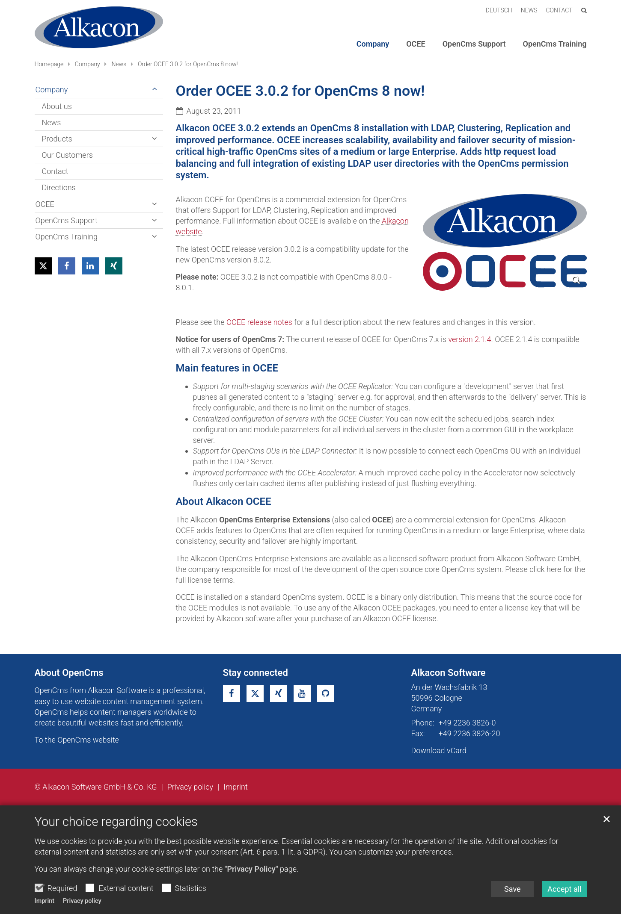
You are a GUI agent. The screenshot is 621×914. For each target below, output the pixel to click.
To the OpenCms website (77, 739)
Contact (55, 171)
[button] (43, 265)
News (118, 64)
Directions (59, 187)
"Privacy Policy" (251, 886)
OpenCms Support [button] (474, 44)
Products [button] (57, 138)
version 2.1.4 (470, 339)
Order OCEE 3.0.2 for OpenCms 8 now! (188, 64)
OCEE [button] (415, 44)
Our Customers (67, 154)
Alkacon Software (448, 672)
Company (87, 64)
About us (57, 106)
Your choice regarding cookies (116, 838)
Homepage (49, 64)
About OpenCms (69, 672)
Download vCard (438, 750)
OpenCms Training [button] (555, 44)
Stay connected (255, 672)
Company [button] (373, 44)
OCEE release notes (259, 322)
